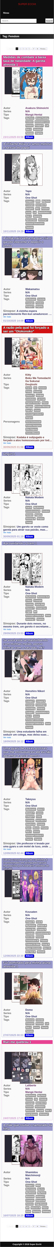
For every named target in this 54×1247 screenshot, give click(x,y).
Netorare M (35, 1208)
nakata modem (34, 497)
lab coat (41, 399)
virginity (38, 133)
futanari (44, 941)
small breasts (31, 1114)
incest (28, 212)
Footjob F (39, 126)
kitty (28, 374)
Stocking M (30, 519)
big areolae (30, 1189)
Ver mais (7, 317)
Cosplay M (41, 929)
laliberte (30, 1085)
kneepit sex (41, 608)
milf (35, 612)
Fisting (29, 392)
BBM (38, 201)
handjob (39, 395)
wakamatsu (32, 289)
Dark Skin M (41, 205)
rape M (29, 410)
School (37, 410)
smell (48, 724)
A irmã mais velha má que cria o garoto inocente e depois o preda (27, 241)
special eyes (31, 220)
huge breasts (40, 1204)
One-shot (31, 197)
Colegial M (40, 701)
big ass (41, 1189)
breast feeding (42, 118)
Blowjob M (42, 926)
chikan (29, 601)
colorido (41, 299)
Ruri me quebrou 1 (17, 1042)
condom (29, 122)
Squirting (36, 1211)
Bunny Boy (30, 929)
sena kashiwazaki (33, 422)
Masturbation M (42, 712)
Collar (38, 817)
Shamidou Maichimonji (32, 1174)
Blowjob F (30, 813)
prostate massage (42, 407)
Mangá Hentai (33, 114)
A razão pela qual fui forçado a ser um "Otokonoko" (26, 329)
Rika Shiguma (31, 429)
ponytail (44, 828)
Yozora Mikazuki (32, 433)
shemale (40, 952)
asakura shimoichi (37, 108)
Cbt (35, 388)
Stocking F (38, 129)
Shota (48, 616)
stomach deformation (35, 224)
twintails (29, 133)
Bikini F (41, 809)
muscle (36, 828)
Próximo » (43, 49)
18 (37, 49)
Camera (39, 813)
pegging (29, 407)
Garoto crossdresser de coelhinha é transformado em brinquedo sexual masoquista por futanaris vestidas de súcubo (26, 864)
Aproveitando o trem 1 (20, 543)
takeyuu (30, 799)
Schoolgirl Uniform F (34, 414)
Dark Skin (30, 937)
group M (45, 944)
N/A (27, 111)
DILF (38, 209)
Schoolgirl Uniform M (34, 616)
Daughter (30, 209)
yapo (28, 191)
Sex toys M (30, 952)
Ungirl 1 (9, 454)
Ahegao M (30, 922)
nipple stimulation (33, 948)
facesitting (30, 709)
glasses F (30, 395)
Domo (29, 1009)
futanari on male (33, 944)
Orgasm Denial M (33, 403)
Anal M (29, 388)
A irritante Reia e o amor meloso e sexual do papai (27, 145)
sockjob (29, 727)
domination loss (42, 122)
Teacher (29, 839)
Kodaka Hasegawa (33, 426)
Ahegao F (30, 201)
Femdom (29, 126)
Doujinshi (31, 384)
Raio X (28, 129)
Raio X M (47, 948)
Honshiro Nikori (35, 691)
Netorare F (30, 1110)
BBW (38, 1185)
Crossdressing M (33, 511)
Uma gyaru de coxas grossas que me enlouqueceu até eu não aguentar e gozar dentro (27, 752)
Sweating (46, 1211)
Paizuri (45, 403)
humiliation (30, 399)
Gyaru (28, 828)
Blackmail (30, 1020)
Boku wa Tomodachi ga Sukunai (38, 380)
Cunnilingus (41, 705)
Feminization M (32, 941)
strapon (29, 418)
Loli (46, 126)
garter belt (39, 604)
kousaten (31, 911)
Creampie (30, 205)
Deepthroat (30, 824)
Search (49, 21)
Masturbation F (44, 212)
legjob (29, 612)
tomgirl (29, 522)
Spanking (37, 216)
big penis (30, 118)
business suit (43, 597)
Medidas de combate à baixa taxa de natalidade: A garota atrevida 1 (24, 60)
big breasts (31, 299)
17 (33, 49)
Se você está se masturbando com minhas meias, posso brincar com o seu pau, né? (25, 643)
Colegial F (30, 701)
